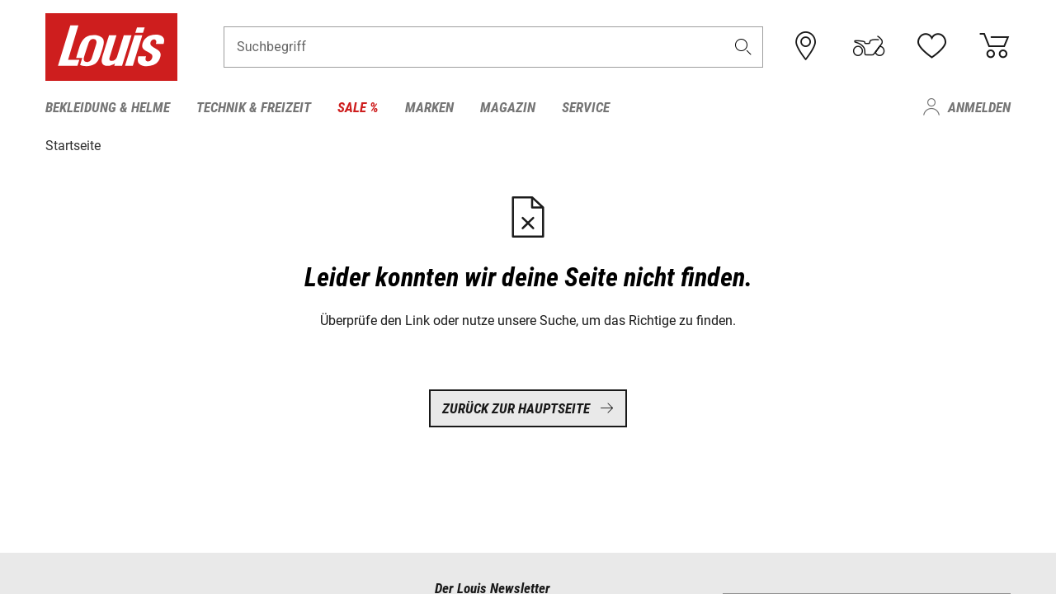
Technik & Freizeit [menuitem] (253, 107)
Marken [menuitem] (429, 107)
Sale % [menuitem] (358, 107)
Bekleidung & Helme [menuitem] (107, 107)
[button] (743, 46)
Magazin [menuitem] (507, 107)
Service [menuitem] (586, 107)
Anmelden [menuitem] (979, 107)
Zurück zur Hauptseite (528, 408)
